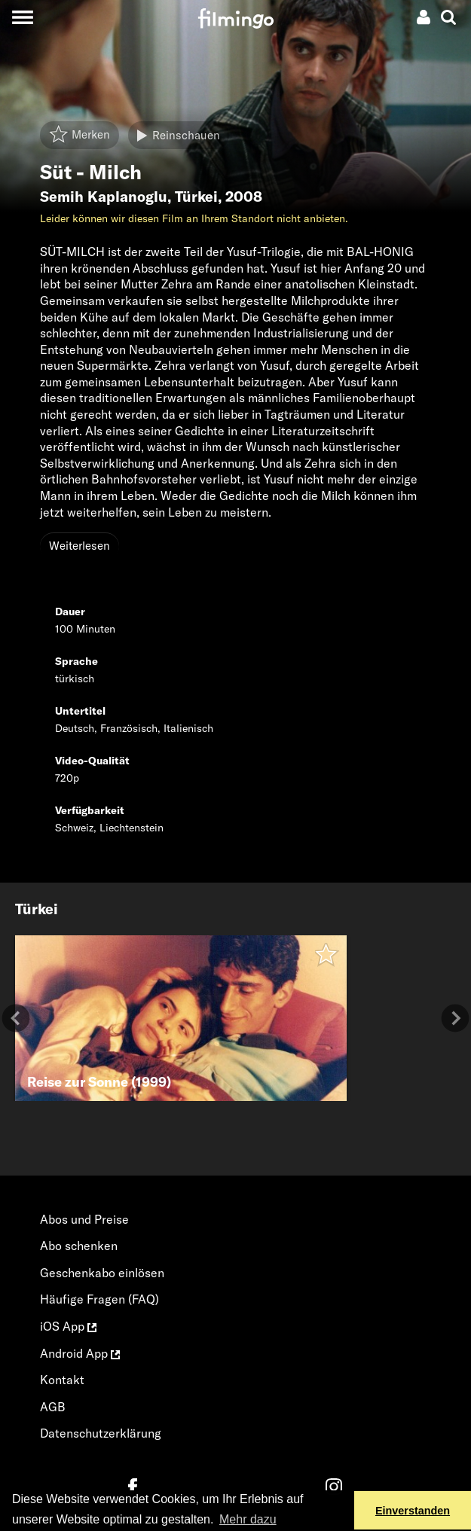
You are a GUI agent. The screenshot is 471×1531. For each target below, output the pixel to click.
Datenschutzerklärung (100, 1433)
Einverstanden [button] (412, 1511)
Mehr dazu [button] (248, 1519)
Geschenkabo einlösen (102, 1272)
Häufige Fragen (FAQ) (99, 1299)
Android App (80, 1353)
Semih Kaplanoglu (103, 197)
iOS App (68, 1326)
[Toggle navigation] (22, 17)
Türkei (196, 197)
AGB (53, 1406)
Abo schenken (79, 1245)
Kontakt (62, 1379)
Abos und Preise (84, 1219)
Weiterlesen (79, 545)
